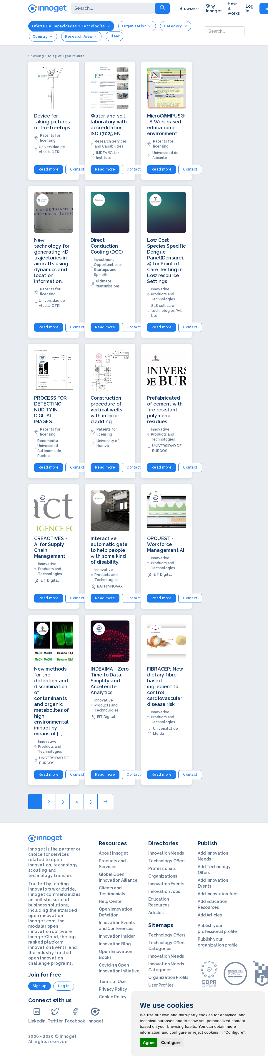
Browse (189, 8)
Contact (77, 169)
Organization (137, 26)
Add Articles (210, 915)
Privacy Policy (113, 989)
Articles (156, 912)
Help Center (111, 901)
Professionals (162, 868)
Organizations (162, 876)
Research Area (81, 36)
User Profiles (161, 985)
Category (175, 26)
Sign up (40, 986)
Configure (171, 1042)
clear (114, 36)
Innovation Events (166, 883)
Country (43, 36)
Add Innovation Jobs (218, 893)
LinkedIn (36, 1015)
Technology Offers (166, 860)
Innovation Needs (166, 853)
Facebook (75, 1015)
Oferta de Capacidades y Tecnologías (71, 26)
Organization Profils (168, 977)
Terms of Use (112, 981)
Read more (49, 169)
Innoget (95, 1015)
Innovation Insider (117, 936)
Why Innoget (214, 8)
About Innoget (113, 853)
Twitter (55, 1015)
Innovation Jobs (164, 891)
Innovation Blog (115, 943)
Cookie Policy (112, 997)
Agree (149, 1042)
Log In (250, 8)
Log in (63, 986)
